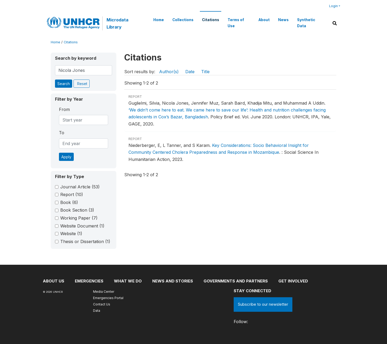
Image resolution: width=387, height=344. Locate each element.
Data (96, 311)
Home (158, 20)
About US (53, 280)
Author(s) (169, 71)
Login (333, 6)
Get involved (293, 280)
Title (205, 71)
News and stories (172, 280)
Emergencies (89, 280)
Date (190, 71)
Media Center (103, 292)
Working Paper (79, 218)
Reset (82, 83)
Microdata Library (117, 23)
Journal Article (80, 186)
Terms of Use (236, 23)
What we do (128, 280)
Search (63, 83)
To (61, 132)
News (283, 20)
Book (69, 202)
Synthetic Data (306, 23)
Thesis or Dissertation (85, 241)
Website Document (82, 226)
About (264, 20)
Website (71, 233)
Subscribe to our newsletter (263, 304)
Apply (66, 157)
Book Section (77, 210)
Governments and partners (236, 280)
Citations (210, 20)
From (64, 109)
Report (71, 194)
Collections (183, 20)
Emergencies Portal (108, 298)
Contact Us (101, 304)
